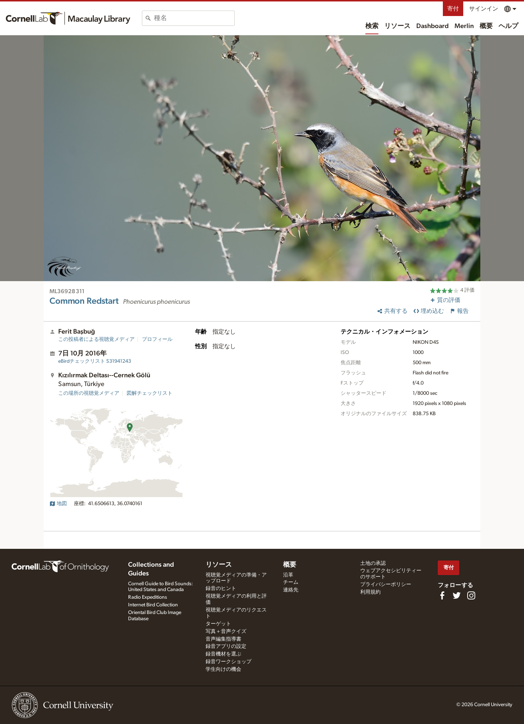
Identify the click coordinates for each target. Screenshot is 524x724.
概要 (486, 26)
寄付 (453, 9)
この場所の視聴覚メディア (88, 393)
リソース (397, 26)
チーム (290, 582)
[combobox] (194, 18)
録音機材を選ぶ (223, 654)
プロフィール (157, 339)
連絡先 (290, 590)
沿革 (288, 575)
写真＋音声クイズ (226, 631)
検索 (371, 26)
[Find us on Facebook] (442, 595)
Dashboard (432, 26)
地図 (58, 503)
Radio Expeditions (147, 597)
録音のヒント (221, 588)
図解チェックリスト (149, 393)
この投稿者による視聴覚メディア (96, 339)
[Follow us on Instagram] (471, 595)
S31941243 (94, 361)
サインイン (483, 9)
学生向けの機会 (223, 669)
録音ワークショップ (228, 661)
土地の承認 (373, 563)
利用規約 (370, 592)
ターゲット (218, 623)
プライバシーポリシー (385, 584)
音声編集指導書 (223, 639)
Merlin (464, 26)
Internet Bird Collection (153, 604)
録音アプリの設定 (226, 646)
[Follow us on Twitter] (456, 595)
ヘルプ (508, 26)
